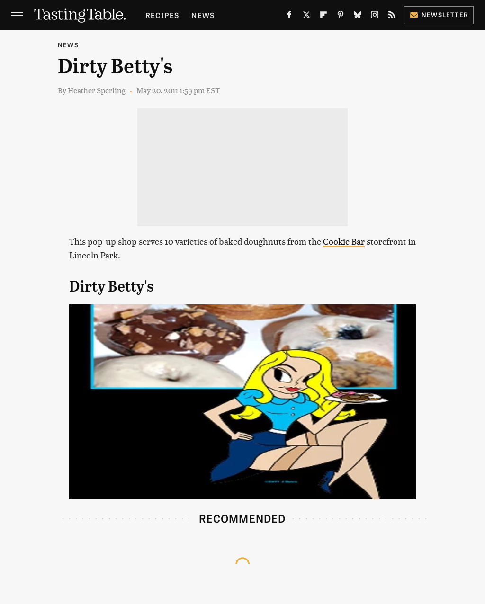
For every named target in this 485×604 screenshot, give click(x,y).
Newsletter (438, 14)
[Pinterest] (340, 16)
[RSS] (391, 16)
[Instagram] (374, 16)
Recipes (162, 14)
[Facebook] (289, 16)
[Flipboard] (323, 16)
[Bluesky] (357, 16)
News (203, 14)
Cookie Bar (344, 241)
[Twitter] (306, 16)
